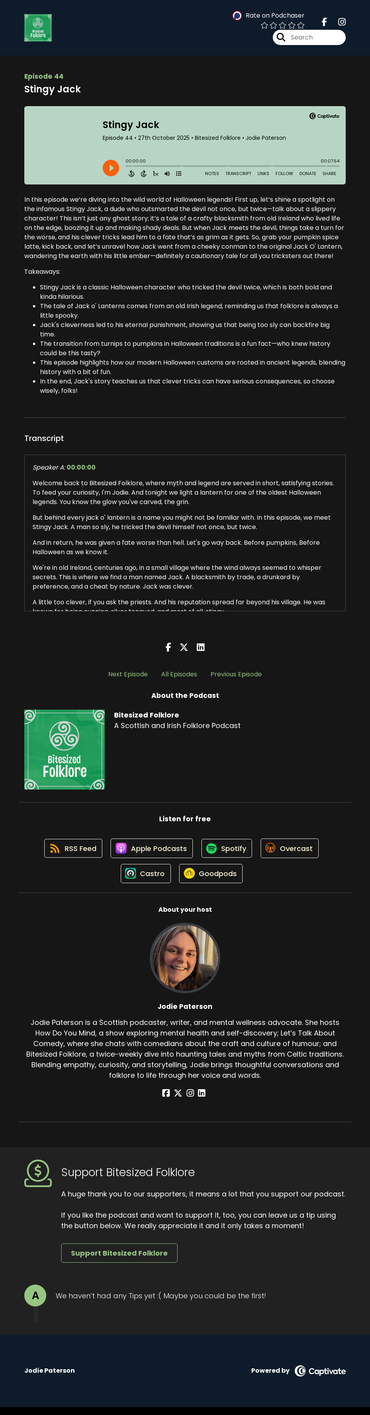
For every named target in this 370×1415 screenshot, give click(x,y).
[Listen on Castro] (144, 881)
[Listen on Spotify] (227, 853)
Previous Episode (236, 676)
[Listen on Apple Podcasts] (150, 853)
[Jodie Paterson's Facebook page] (171, 1101)
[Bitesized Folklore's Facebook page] (324, 23)
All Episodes (179, 676)
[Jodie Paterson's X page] (180, 1101)
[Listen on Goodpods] (211, 881)
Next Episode (128, 676)
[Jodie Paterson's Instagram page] (190, 1101)
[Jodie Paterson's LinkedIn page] (199, 1101)
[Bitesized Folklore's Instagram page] (337, 23)
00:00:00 (81, 469)
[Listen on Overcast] (292, 853)
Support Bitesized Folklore (119, 1261)
